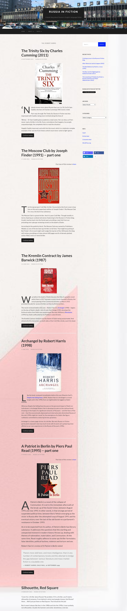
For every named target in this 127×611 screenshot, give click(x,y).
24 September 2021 (27, 59)
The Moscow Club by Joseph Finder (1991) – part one (44, 152)
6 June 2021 (25, 349)
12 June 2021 (25, 264)
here (74, 164)
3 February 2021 (26, 592)
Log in (84, 132)
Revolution (68, 312)
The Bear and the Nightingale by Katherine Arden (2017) (91, 72)
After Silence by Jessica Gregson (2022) (93, 63)
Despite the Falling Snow (35, 397)
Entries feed (85, 136)
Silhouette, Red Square (39, 588)
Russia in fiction (63, 11)
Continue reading (28, 135)
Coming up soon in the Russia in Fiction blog (93, 59)
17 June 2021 (25, 159)
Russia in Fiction (41, 59)
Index (38, 31)
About (30, 31)
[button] (88, 152)
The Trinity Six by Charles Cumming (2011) (42, 53)
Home (23, 31)
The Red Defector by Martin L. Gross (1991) (92, 67)
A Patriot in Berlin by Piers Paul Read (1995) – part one (46, 448)
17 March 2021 (26, 454)
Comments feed (86, 139)
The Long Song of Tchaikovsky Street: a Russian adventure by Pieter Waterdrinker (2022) (93, 78)
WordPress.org (86, 143)
